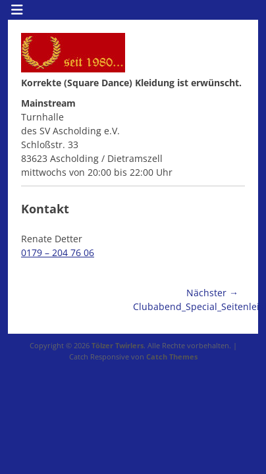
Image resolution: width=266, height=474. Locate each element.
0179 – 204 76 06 (57, 252)
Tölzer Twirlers (118, 345)
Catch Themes (172, 356)
